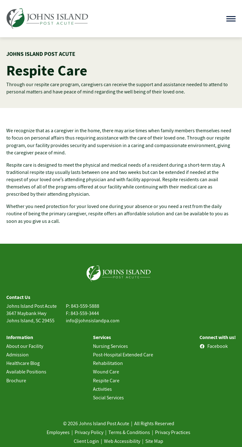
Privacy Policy (89, 432)
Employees (58, 432)
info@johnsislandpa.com (92, 320)
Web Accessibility (122, 441)
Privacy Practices (172, 432)
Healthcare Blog (23, 363)
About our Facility (24, 346)
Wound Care (106, 371)
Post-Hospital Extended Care (123, 354)
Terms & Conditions (129, 432)
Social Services (108, 397)
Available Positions (26, 371)
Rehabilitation (108, 363)
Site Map (154, 441)
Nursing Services (110, 346)
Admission (17, 354)
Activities (102, 389)
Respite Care (106, 380)
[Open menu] (231, 18)
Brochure (16, 380)
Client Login (86, 441)
